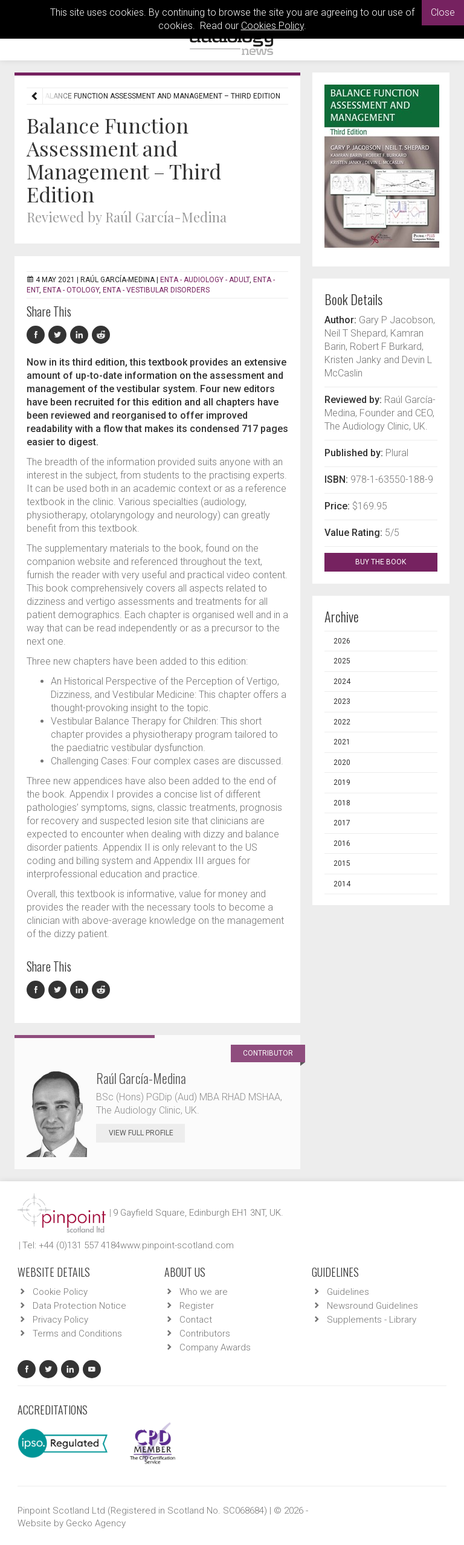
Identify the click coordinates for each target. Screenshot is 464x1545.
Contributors (204, 1333)
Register (196, 1305)
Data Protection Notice (79, 1305)
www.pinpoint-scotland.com (177, 1245)
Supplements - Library (371, 1319)
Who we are (203, 1291)
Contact (195, 1319)
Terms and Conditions (77, 1333)
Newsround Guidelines (372, 1305)
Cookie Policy (60, 1291)
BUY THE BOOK (391, 562)
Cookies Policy (272, 25)
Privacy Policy (60, 1319)
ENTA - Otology (71, 290)
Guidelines (348, 1291)
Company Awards (215, 1347)
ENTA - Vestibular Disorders (156, 290)
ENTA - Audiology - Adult (205, 280)
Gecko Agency (96, 1523)
